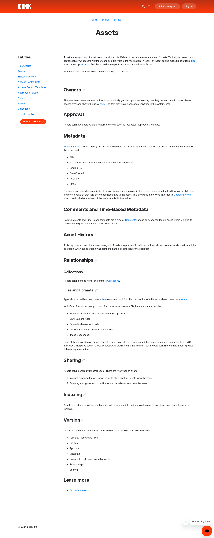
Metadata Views (182, 194)
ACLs (103, 104)
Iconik (94, 19)
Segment (130, 220)
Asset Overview (78, 491)
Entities (105, 19)
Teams (21, 71)
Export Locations (27, 114)
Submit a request (167, 6)
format (85, 64)
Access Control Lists (29, 81)
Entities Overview (27, 76)
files (193, 60)
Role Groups (24, 65)
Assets (21, 103)
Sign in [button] (189, 6)
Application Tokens (28, 92)
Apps (20, 98)
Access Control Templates (32, 87)
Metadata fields (72, 146)
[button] (143, 7)
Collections (24, 108)
